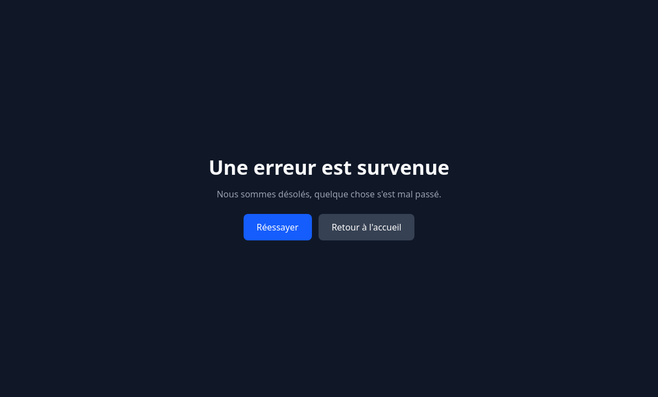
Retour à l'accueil (367, 227)
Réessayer (278, 227)
